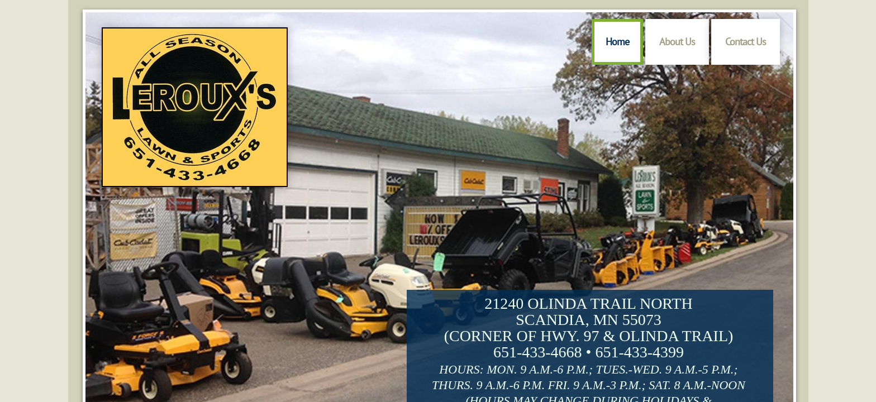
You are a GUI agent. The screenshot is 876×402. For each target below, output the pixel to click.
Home (617, 41)
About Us (677, 41)
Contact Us (745, 41)
